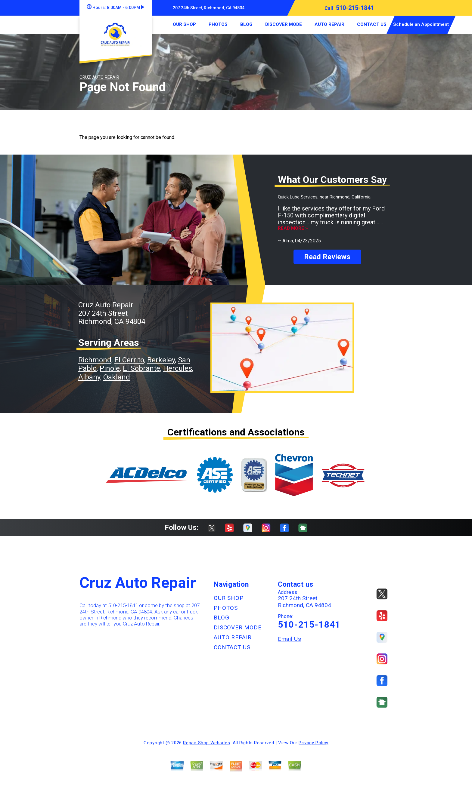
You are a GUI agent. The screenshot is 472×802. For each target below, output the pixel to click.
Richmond (94, 360)
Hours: (115, 7)
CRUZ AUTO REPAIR (99, 77)
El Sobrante (141, 368)
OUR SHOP (184, 24)
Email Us (289, 639)
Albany (89, 377)
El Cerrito (129, 360)
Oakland (116, 377)
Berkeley (161, 360)
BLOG (246, 24)
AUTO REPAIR (329, 24)
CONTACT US (372, 24)
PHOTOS (218, 24)
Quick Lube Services (298, 197)
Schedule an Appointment (421, 24)
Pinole (110, 368)
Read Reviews (327, 257)
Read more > (293, 228)
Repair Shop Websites (206, 742)
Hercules (177, 368)
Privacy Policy (313, 742)
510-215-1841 (355, 7)
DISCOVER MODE (283, 24)
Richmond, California (350, 197)
